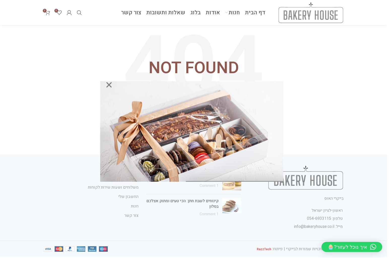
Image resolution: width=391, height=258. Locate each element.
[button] (352, 247)
